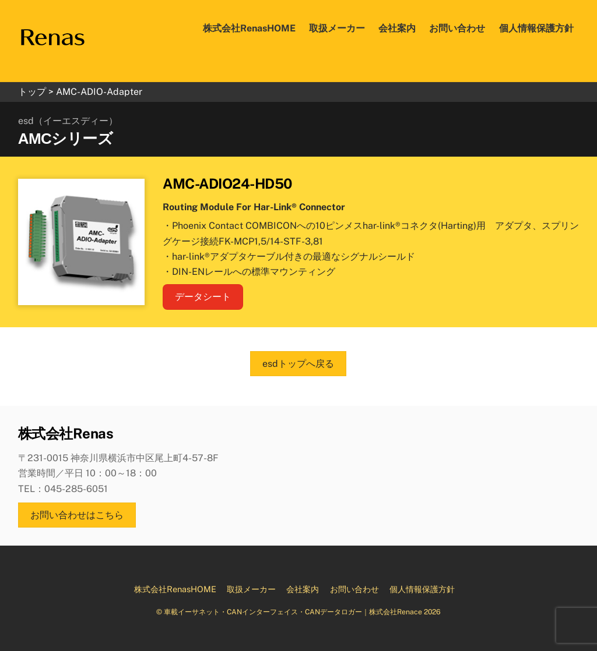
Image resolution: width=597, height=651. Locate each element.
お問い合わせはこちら (77, 515)
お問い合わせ (457, 28)
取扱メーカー (337, 28)
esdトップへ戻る (298, 363)
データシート (203, 296)
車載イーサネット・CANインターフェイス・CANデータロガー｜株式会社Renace (293, 611)
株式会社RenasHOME (249, 28)
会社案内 (397, 28)
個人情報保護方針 (536, 28)
